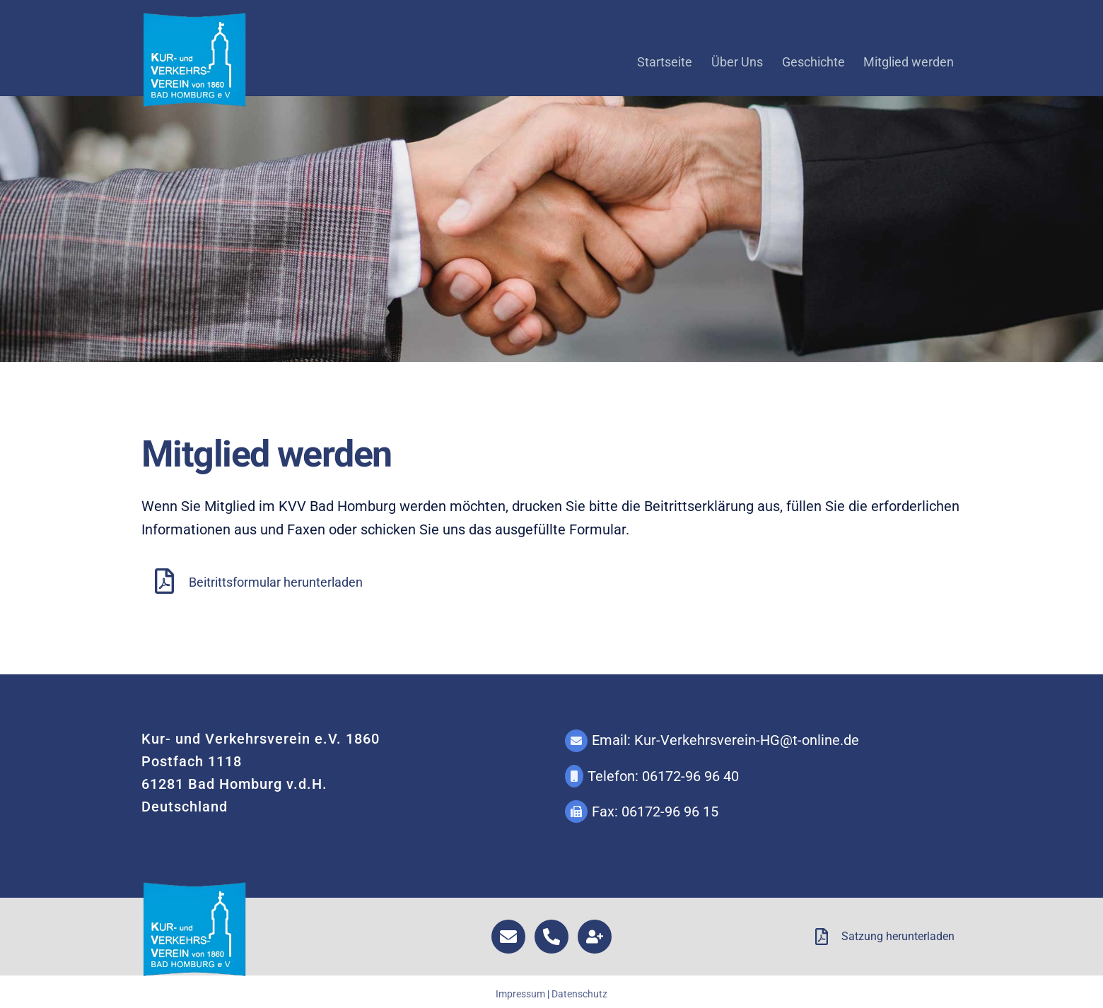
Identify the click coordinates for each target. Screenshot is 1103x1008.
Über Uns (737, 61)
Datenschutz (579, 994)
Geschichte (813, 61)
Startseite (664, 61)
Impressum (520, 994)
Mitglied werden (908, 61)
